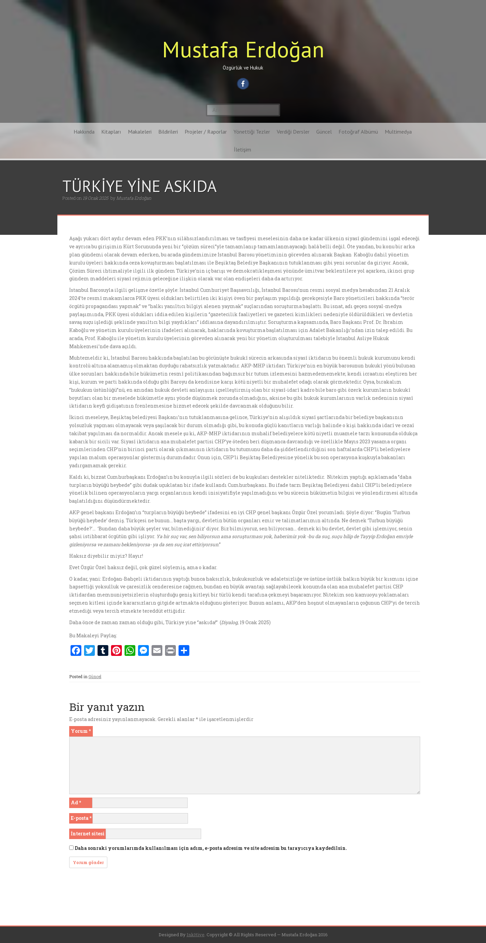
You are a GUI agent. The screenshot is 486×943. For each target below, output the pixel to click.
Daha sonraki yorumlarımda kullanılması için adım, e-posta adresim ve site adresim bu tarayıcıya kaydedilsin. (211, 848)
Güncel (324, 131)
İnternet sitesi (88, 833)
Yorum (81, 731)
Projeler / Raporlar (206, 131)
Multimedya (398, 131)
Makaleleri (140, 131)
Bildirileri (168, 131)
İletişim (242, 149)
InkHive (196, 935)
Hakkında (84, 131)
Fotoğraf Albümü (358, 131)
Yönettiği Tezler (252, 131)
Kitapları (111, 131)
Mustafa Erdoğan (243, 49)
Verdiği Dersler (293, 131)
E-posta (81, 818)
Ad (76, 802)
